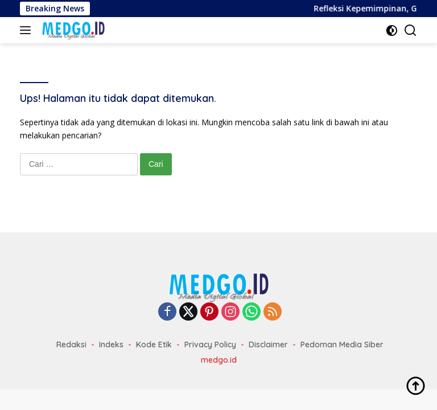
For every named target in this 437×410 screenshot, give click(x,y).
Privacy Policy (210, 344)
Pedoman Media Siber (342, 344)
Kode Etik (154, 344)
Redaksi (71, 344)
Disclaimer (268, 344)
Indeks (111, 344)
